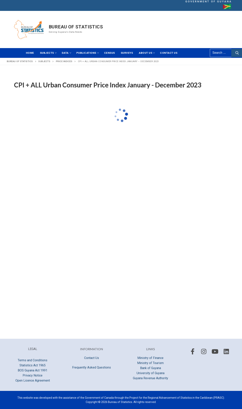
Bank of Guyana (150, 368)
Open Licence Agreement (32, 380)
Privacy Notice (32, 375)
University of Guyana (150, 373)
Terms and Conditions (32, 360)
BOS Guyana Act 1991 (32, 370)
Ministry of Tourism (150, 363)
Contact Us (91, 358)
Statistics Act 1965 (32, 365)
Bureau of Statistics (76, 27)
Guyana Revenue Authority (150, 378)
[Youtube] (215, 351)
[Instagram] (204, 351)
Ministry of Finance (150, 358)
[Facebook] (193, 351)
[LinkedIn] (226, 351)
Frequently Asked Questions (91, 367)
